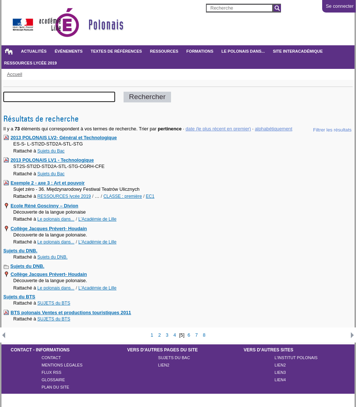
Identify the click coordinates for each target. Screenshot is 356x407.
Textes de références (116, 51)
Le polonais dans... (243, 51)
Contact (51, 357)
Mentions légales (62, 365)
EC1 (150, 196)
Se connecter (339, 6)
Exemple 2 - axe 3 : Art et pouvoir (48, 183)
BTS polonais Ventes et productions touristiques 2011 (71, 312)
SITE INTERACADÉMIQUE (298, 51)
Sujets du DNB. (20, 250)
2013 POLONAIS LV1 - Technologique (52, 160)
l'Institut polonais (296, 357)
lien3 (280, 372)
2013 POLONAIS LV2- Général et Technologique (64, 137)
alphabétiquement (273, 128)
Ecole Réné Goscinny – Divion (44, 205)
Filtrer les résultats (332, 130)
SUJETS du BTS (54, 303)
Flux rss (51, 372)
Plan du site (55, 387)
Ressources (164, 51)
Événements (69, 51)
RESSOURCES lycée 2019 (30, 63)
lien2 (164, 365)
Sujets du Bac (51, 151)
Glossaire (53, 380)
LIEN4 (280, 380)
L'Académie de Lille (97, 219)
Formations (199, 51)
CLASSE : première (122, 196)
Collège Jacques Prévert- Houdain (49, 228)
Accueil (8, 51)
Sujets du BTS (19, 296)
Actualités (34, 51)
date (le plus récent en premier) (218, 128)
